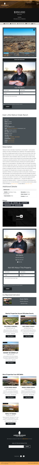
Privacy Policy (6, 463)
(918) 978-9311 (11, 140)
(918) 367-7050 (28, 183)
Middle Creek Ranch (28, 388)
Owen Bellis (24, 299)
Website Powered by (33, 463)
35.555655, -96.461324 (14, 136)
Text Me (19, 261)
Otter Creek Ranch (10, 388)
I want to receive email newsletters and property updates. (14, 104)
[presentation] (16, 450)
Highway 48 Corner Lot (10, 353)
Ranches (15, 128)
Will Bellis (13, 138)
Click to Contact (11, 141)
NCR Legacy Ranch (28, 326)
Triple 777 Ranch (10, 414)
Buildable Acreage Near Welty (10, 326)
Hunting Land (10, 128)
